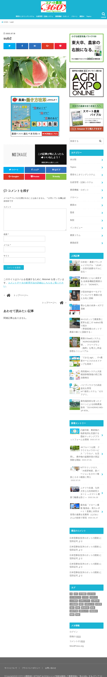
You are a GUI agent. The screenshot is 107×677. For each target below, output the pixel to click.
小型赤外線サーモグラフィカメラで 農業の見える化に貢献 (91, 294)
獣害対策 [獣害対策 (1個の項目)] (85, 602)
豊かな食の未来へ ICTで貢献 (92, 306)
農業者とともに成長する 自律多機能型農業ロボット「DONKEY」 (91, 280)
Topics (88, 18)
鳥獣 (72, 220)
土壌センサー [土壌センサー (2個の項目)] (84, 595)
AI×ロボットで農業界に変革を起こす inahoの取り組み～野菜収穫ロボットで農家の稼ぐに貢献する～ (86, 324)
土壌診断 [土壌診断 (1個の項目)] (73, 598)
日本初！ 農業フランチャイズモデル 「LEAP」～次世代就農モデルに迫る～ (92, 266)
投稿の (75, 630)
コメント (7, 208)
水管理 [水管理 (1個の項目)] (98, 598)
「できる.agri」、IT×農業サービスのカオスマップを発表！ (91, 358)
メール (7, 246)
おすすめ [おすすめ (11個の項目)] (91, 588)
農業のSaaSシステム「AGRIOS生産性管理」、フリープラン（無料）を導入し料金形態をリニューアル (86, 343)
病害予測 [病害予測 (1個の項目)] (73, 605)
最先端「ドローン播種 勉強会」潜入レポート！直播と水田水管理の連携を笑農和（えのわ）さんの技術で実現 (85, 506)
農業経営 (74, 242)
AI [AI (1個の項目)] (71, 588)
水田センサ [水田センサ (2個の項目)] (89, 598)
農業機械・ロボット (62, 18)
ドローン (74, 18)
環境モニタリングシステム (25, 18)
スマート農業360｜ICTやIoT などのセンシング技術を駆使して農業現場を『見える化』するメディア (59, 670)
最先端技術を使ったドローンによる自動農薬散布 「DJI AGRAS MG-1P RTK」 (92, 403)
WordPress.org (76, 640)
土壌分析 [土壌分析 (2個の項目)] (95, 595)
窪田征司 (74, 536)
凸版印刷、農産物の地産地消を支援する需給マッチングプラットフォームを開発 (85, 432)
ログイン (74, 626)
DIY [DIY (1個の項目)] (75, 588)
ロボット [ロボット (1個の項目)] (93, 591)
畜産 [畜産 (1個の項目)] (92, 602)
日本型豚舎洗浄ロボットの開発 (84, 533)
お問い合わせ (50, 662)
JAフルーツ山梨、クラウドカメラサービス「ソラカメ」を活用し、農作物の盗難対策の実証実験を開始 (84, 450)
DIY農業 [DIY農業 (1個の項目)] (83, 588)
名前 (6, 236)
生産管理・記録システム (44, 18)
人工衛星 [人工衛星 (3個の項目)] (73, 595)
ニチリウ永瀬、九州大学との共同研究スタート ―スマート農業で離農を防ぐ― (85, 488)
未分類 (73, 161)
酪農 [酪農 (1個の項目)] (72, 609)
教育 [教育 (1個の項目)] (81, 598)
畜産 (72, 212)
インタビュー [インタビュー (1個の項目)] (75, 591)
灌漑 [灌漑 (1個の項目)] (77, 602)
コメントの (77, 635)
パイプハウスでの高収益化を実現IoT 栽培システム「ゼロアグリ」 (92, 388)
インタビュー (76, 227)
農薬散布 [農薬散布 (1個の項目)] (93, 605)
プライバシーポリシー (31, 662)
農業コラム (75, 235)
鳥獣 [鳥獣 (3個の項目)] (77, 609)
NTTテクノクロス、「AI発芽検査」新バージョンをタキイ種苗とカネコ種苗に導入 (84, 470)
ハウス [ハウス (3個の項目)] (85, 591)
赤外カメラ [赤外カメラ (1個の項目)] (83, 605)
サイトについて (10, 662)
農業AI (82, 18)
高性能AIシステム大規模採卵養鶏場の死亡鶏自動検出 (92, 372)
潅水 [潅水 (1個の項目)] (72, 602)
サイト (6, 257)
